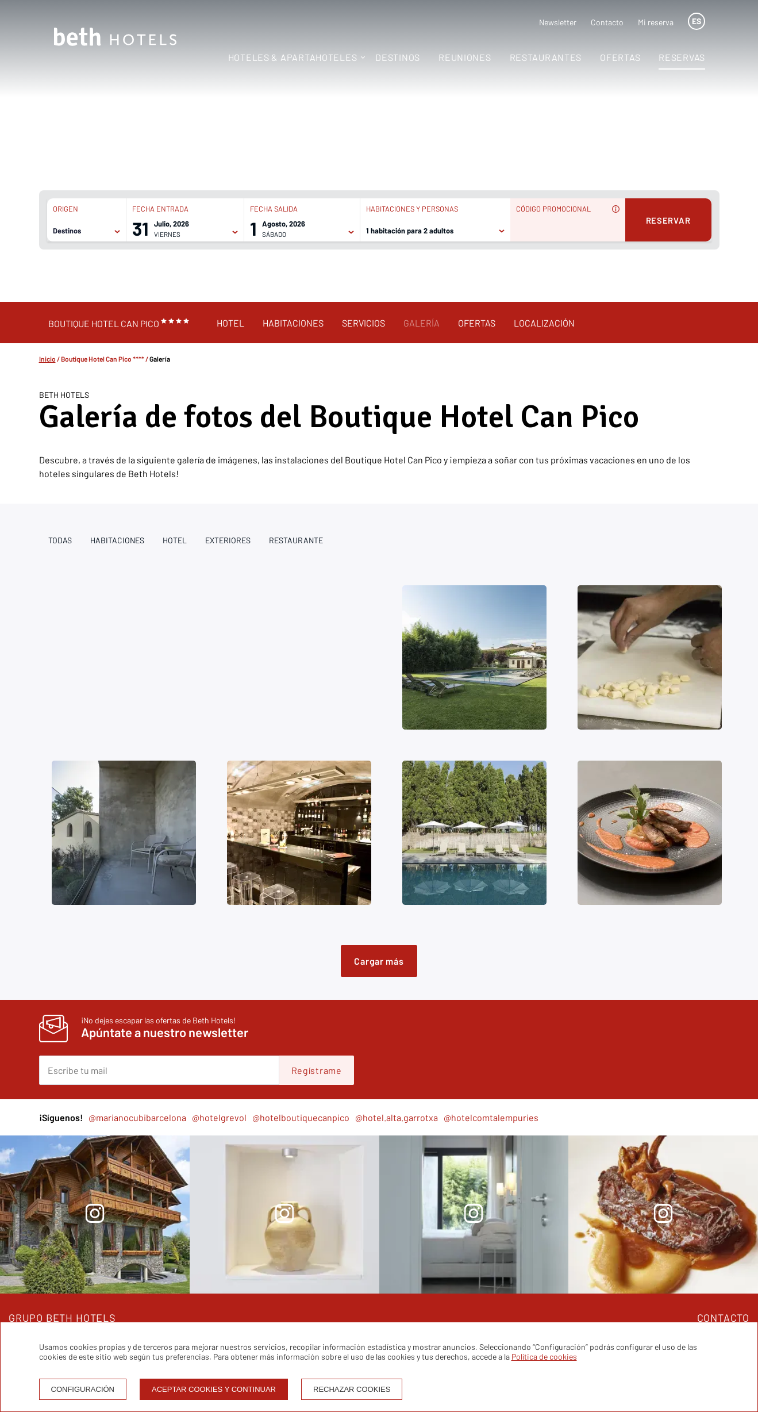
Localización (544, 322)
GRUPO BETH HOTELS (62, 1317)
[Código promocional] (562, 229)
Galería (421, 322)
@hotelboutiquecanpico (300, 1117)
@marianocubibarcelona (137, 1117)
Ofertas (620, 57)
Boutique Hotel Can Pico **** (102, 359)
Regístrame (316, 1070)
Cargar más (378, 961)
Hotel (230, 322)
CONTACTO (723, 1317)
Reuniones (464, 57)
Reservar (668, 220)
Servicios (363, 322)
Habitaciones (293, 322)
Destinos (397, 57)
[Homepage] (115, 37)
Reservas (682, 57)
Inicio (47, 359)
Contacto (607, 22)
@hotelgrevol (219, 1117)
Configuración (83, 1389)
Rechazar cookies (351, 1389)
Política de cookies (544, 1356)
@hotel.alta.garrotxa (396, 1117)
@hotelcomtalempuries (491, 1117)
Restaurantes (546, 57)
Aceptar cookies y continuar (214, 1389)
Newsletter (557, 22)
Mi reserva (656, 22)
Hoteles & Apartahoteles (292, 57)
